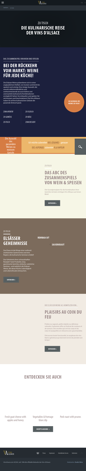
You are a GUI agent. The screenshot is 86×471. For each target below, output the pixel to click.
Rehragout (46, 237)
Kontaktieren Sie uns (62, 454)
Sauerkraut (72, 244)
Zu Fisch (6, 121)
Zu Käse (28, 116)
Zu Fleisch (29, 111)
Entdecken (52, 203)
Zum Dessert (30, 121)
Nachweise (73, 454)
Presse (41, 454)
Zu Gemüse (7, 116)
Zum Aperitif (8, 111)
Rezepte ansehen (42, 429)
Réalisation (75, 462)
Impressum (50, 454)
